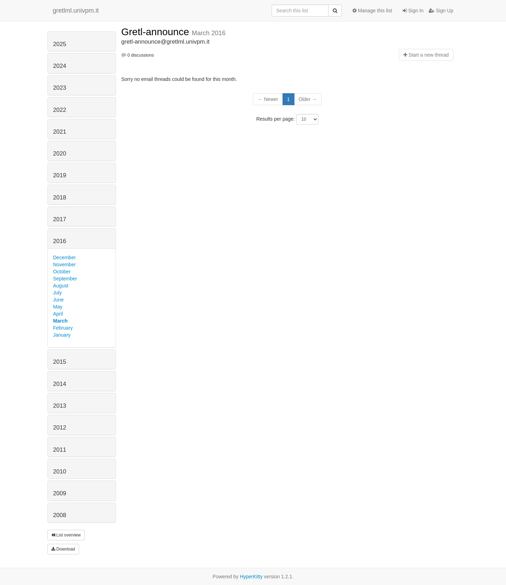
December (64, 257)
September (65, 278)
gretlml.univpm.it (76, 10)
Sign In (413, 10)
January (62, 335)
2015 (59, 361)
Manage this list (372, 10)
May (57, 307)
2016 (59, 241)
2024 (59, 66)
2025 (59, 44)
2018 (59, 197)
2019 (59, 175)
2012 (59, 427)
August (61, 285)
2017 (59, 219)
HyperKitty (251, 576)
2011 (59, 449)
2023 (59, 87)
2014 (59, 384)
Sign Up (441, 10)
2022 (59, 110)
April (58, 314)
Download (63, 549)
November (64, 264)
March (60, 321)
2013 (59, 405)
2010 (59, 471)
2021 (59, 131)
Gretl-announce (156, 31)
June (58, 300)
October (62, 271)
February (63, 328)
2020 (59, 153)
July (57, 292)
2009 (59, 493)
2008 (59, 515)
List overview (66, 535)
